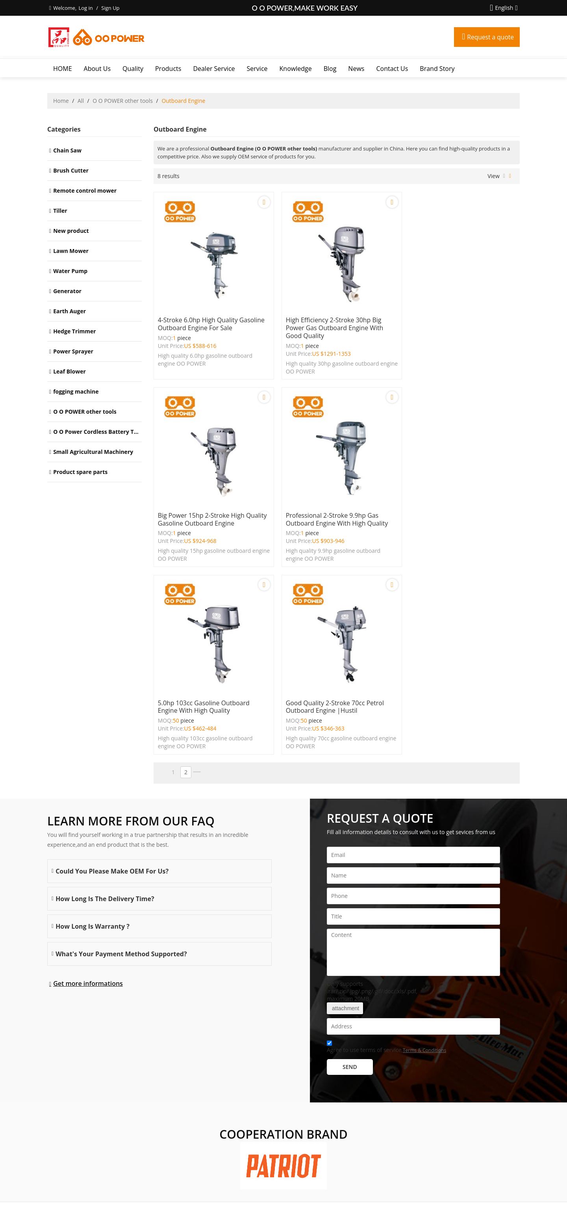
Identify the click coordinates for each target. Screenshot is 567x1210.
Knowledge (296, 68)
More (56, 1120)
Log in (85, 7)
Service (257, 68)
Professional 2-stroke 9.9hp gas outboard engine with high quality (209, 512)
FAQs (273, 1194)
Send (350, 873)
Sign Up (110, 7)
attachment (345, 814)
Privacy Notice (298, 1194)
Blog (330, 68)
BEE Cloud (359, 1202)
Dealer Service (214, 68)
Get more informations (88, 789)
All (81, 100)
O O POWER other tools (123, 100)
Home (61, 100)
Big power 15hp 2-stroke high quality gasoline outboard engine (457, 321)
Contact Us (392, 68)
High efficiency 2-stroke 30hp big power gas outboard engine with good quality (331, 324)
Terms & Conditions (424, 856)
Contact (254, 1194)
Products (168, 68)
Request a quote (490, 37)
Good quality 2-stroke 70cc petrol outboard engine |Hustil (456, 512)
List (504, 176)
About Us (97, 68)
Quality (132, 68)
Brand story (437, 68)
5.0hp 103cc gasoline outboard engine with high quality (328, 512)
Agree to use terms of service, (386, 854)
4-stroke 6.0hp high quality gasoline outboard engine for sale (211, 321)
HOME (62, 68)
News (356, 68)
